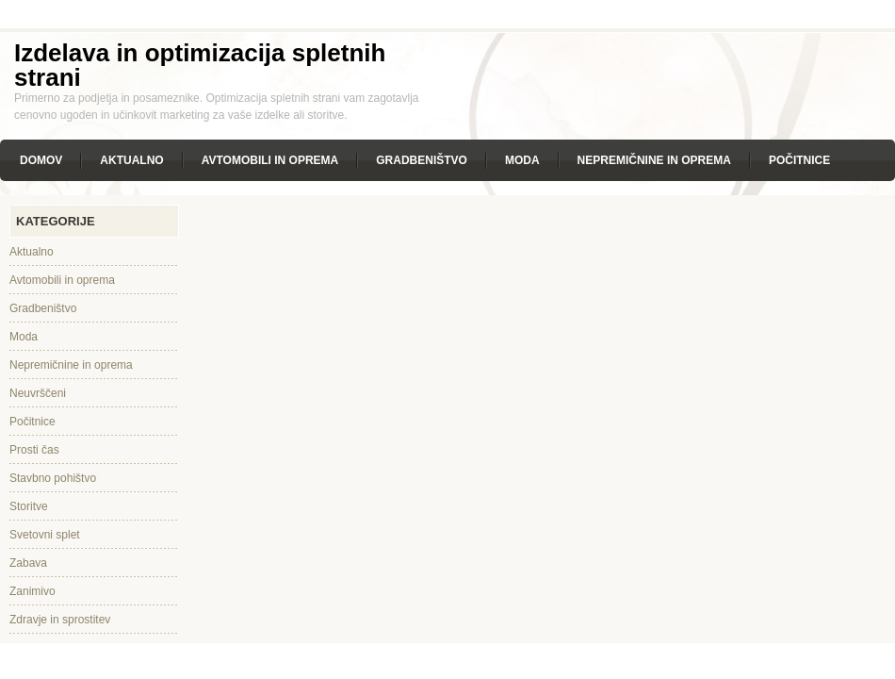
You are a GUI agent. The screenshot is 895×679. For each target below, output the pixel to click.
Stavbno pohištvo (52, 478)
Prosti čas (34, 449)
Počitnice (799, 160)
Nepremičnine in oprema (654, 160)
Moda (522, 160)
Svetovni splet (44, 534)
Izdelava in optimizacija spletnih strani (199, 65)
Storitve (28, 506)
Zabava (28, 563)
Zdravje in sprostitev (59, 619)
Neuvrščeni (37, 393)
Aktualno (131, 160)
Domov (41, 160)
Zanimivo (32, 591)
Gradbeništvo (421, 160)
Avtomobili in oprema (270, 160)
